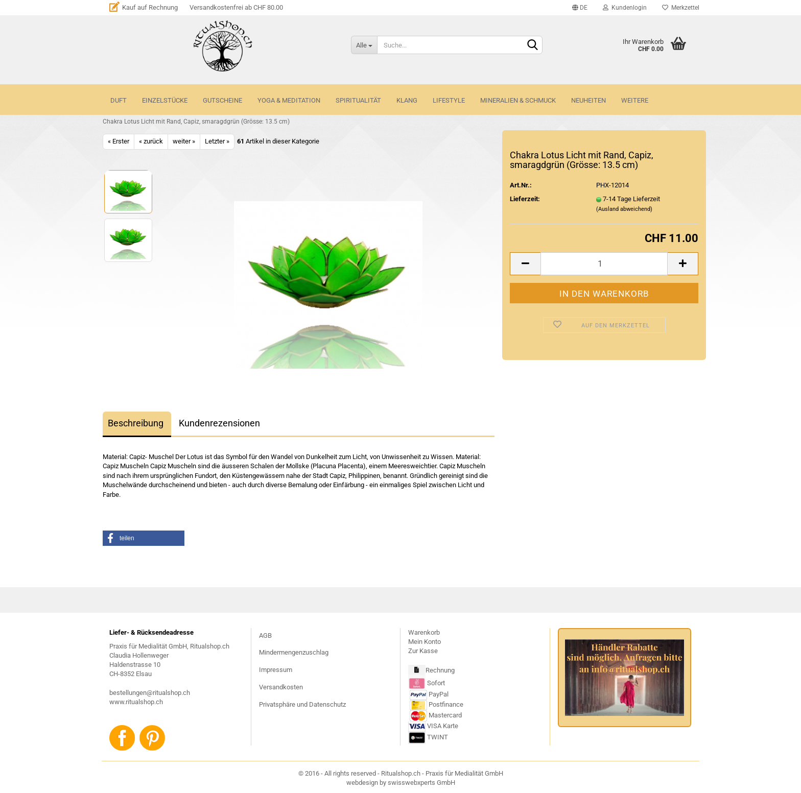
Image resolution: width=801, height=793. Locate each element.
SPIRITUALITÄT (358, 100)
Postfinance (446, 704)
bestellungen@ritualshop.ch (149, 692)
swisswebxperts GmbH (421, 782)
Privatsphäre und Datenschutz (302, 704)
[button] (143, 538)
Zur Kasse (423, 651)
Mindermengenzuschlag (293, 652)
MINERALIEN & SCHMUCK (518, 100)
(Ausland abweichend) (624, 209)
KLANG (406, 100)
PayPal (429, 694)
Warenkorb (424, 632)
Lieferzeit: (525, 199)
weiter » (184, 141)
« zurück (151, 141)
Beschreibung (135, 423)
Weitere (634, 100)
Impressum (275, 670)
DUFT (118, 100)
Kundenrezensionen (219, 423)
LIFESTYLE (449, 100)
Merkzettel (680, 7)
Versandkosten (281, 687)
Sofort (436, 682)
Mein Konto (424, 641)
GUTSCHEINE (222, 100)
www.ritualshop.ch (136, 702)
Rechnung (440, 670)
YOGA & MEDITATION (288, 100)
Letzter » (217, 141)
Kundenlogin (625, 7)
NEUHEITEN (588, 100)
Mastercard (445, 715)
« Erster (118, 141)
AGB (265, 635)
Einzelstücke (164, 100)
